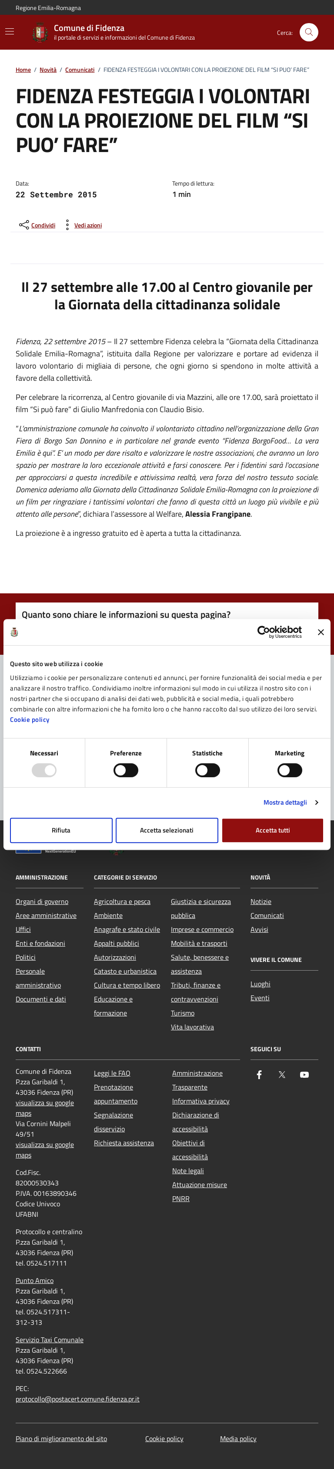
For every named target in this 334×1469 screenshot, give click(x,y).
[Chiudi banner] (321, 632)
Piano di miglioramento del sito (61, 1438)
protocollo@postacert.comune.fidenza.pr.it (78, 1399)
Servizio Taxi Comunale (50, 1339)
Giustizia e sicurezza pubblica (201, 908)
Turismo (182, 1013)
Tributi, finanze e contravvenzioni (195, 992)
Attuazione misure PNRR (199, 1191)
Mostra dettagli (285, 802)
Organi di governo (42, 901)
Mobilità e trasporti (199, 943)
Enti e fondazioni (40, 943)
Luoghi (260, 983)
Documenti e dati (41, 999)
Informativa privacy (201, 1101)
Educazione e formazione (113, 1006)
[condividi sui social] (36, 225)
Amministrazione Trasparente (197, 1080)
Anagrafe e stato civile (127, 929)
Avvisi (259, 929)
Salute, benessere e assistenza (200, 964)
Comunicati (79, 69)
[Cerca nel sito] (309, 32)
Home (23, 69)
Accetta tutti (273, 830)
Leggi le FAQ (112, 1073)
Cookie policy (30, 719)
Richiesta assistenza (124, 1142)
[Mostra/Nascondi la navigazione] (9, 31)
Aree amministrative (46, 915)
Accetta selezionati (167, 830)
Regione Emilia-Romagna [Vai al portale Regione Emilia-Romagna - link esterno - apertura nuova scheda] (48, 7)
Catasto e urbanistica (125, 971)
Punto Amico (34, 1280)
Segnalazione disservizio (113, 1122)
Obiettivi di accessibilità (190, 1149)
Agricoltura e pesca (122, 901)
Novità (48, 69)
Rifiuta (61, 830)
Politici (26, 957)
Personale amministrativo (38, 978)
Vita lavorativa (192, 1027)
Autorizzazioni (115, 957)
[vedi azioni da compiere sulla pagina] (81, 225)
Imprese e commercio (202, 929)
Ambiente (108, 915)
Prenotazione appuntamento (115, 1094)
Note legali (188, 1170)
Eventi (260, 997)
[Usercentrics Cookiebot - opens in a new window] (264, 632)
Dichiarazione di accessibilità (195, 1122)
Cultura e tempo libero (127, 985)
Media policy (238, 1438)
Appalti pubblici (116, 943)
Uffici (23, 929)
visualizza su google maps (45, 1107)
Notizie (260, 901)
